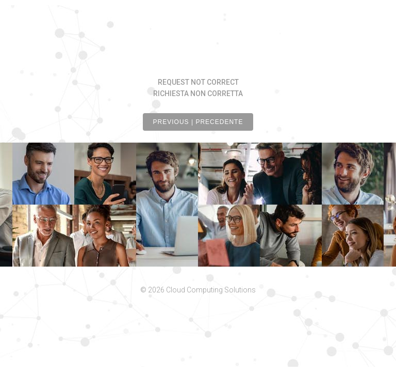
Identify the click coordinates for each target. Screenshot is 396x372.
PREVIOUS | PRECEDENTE (198, 122)
